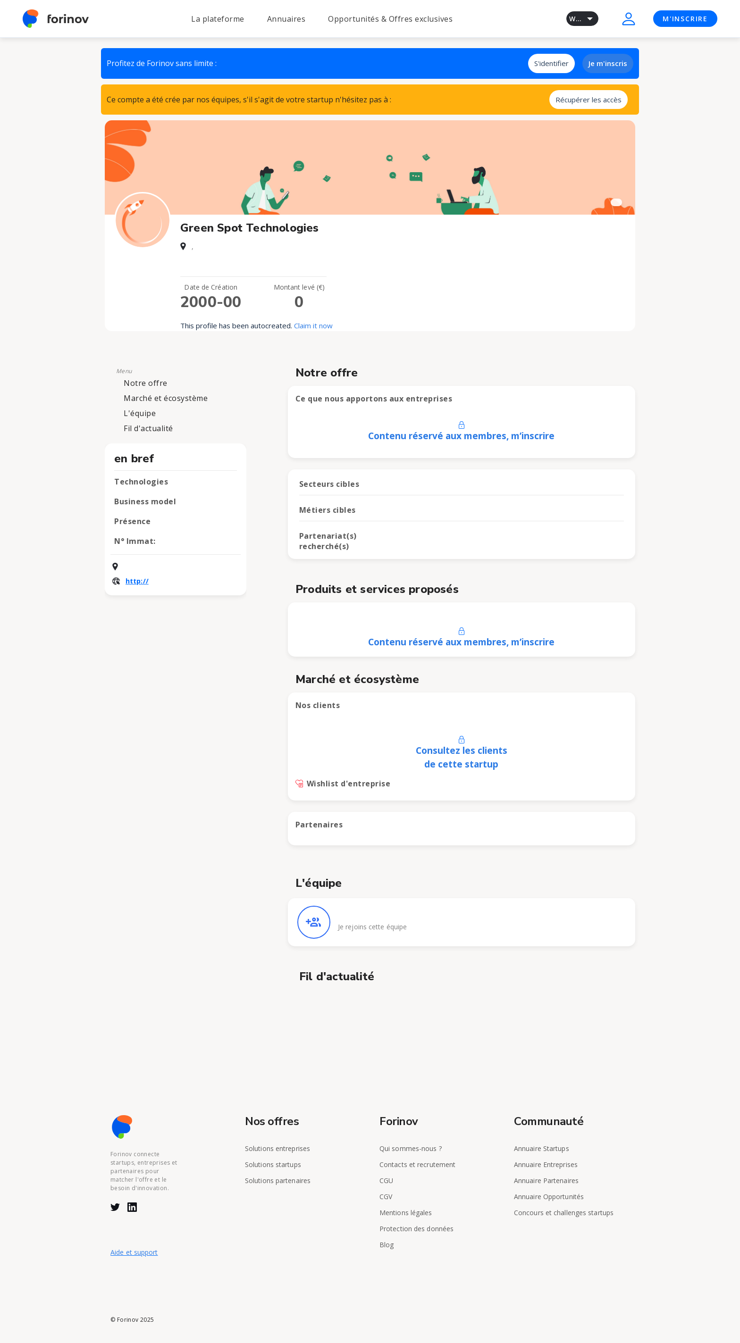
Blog (386, 1244)
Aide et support (134, 1252)
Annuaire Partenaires (546, 1180)
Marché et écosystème (166, 398)
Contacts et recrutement (417, 1164)
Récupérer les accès (588, 99)
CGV (385, 1196)
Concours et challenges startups (564, 1212)
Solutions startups (273, 1164)
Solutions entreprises (277, 1148)
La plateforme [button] (217, 19)
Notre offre (146, 383)
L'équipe (140, 413)
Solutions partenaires (278, 1180)
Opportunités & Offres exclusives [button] (390, 19)
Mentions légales (405, 1212)
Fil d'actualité (148, 428)
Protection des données (416, 1228)
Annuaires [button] (286, 19)
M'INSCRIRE (685, 18)
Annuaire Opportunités (549, 1196)
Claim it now (313, 325)
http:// (137, 580)
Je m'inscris (608, 63)
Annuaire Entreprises (546, 1164)
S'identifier (551, 63)
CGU (386, 1180)
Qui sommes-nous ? (410, 1148)
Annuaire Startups (541, 1148)
